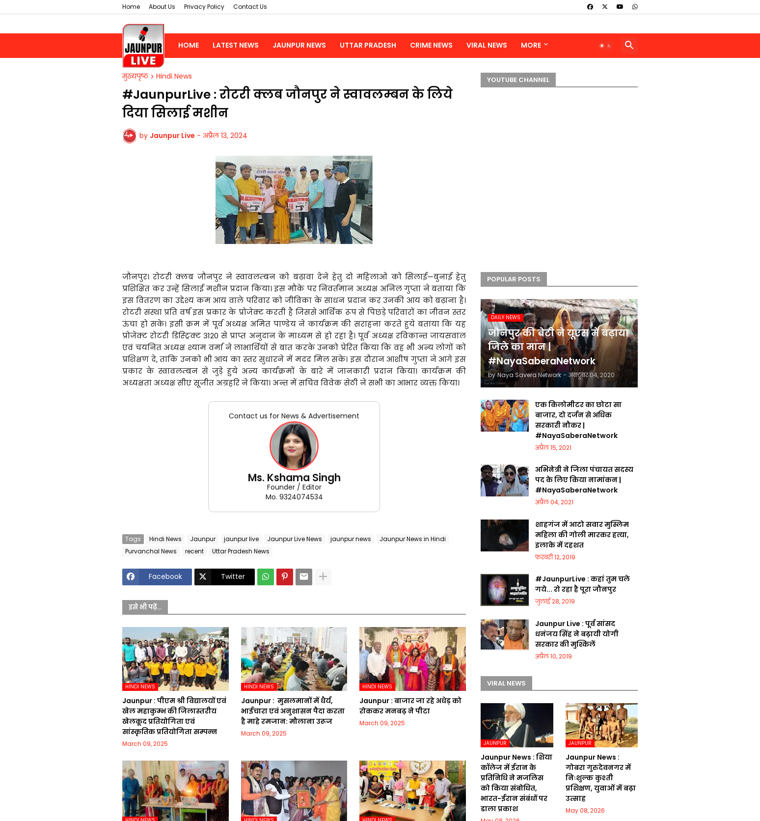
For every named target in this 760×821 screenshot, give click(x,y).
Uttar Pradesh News (241, 551)
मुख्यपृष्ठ (135, 77)
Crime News (431, 45)
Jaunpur (203, 539)
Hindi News (174, 77)
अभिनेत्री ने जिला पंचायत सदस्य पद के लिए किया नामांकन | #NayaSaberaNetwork (584, 480)
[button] (605, 46)
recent (194, 551)
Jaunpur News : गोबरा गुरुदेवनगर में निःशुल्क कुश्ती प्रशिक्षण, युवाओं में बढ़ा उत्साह (601, 777)
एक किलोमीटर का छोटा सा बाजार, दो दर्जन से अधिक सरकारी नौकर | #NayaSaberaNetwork (578, 420)
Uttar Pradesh (368, 45)
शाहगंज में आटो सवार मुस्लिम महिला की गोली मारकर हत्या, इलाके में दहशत (582, 535)
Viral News (486, 45)
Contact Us (250, 6)
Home (131, 6)
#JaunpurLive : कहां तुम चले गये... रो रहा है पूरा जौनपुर (582, 584)
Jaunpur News (299, 45)
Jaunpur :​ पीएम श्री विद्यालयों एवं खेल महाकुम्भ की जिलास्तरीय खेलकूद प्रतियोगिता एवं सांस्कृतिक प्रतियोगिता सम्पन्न (174, 716)
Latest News (236, 45)
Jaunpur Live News (294, 539)
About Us (162, 6)
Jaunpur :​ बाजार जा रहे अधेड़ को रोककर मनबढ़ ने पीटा (410, 706)
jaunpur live (241, 539)
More (531, 45)
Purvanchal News (151, 551)
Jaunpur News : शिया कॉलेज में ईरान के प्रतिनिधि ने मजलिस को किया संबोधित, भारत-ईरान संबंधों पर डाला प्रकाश (516, 783)
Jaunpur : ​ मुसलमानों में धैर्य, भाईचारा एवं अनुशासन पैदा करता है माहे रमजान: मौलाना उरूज (293, 711)
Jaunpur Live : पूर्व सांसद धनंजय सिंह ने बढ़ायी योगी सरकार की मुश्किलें (577, 634)
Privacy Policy (204, 6)
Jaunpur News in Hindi (413, 539)
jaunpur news (350, 539)
